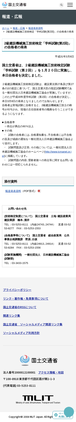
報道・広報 (19, 28)
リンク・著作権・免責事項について (25, 298)
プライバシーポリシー (17, 290)
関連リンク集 (11, 315)
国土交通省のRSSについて (19, 307)
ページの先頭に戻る (65, 415)
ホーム (5, 28)
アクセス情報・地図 (51, 372)
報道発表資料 (35, 28)
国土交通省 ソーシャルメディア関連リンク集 (32, 324)
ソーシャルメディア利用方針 (21, 333)
